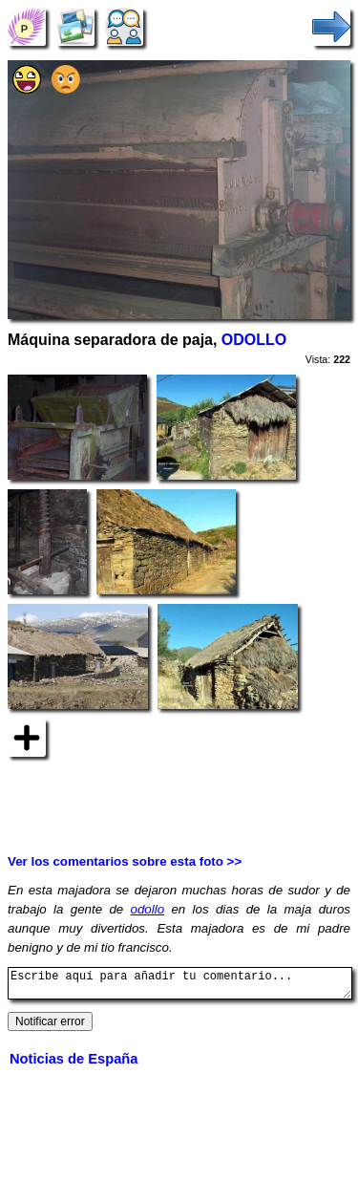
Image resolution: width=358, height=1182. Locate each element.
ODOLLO (253, 340)
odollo (148, 909)
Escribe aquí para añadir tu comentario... (180, 986)
